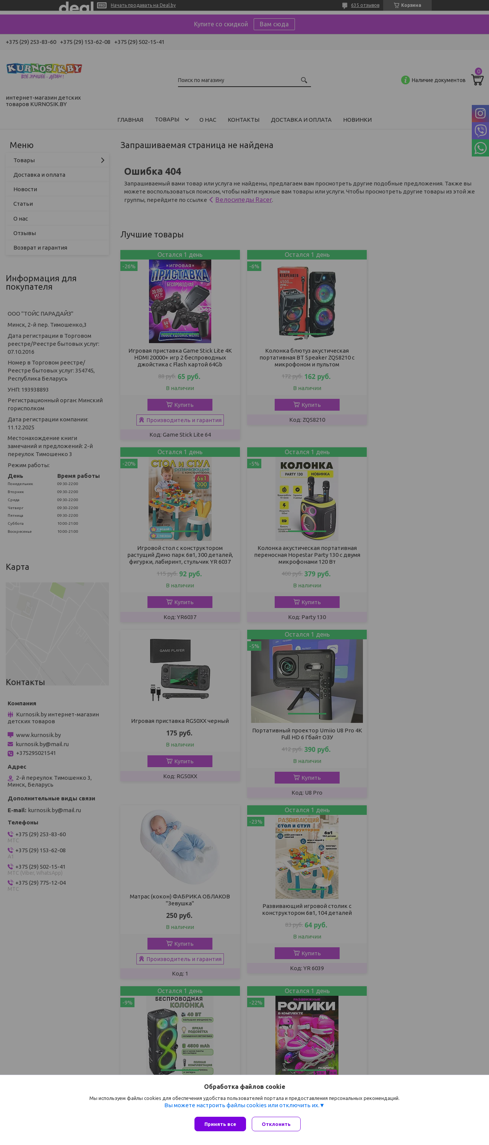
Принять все (220, 1124)
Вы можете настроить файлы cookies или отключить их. (241, 1107)
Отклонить (278, 1124)
